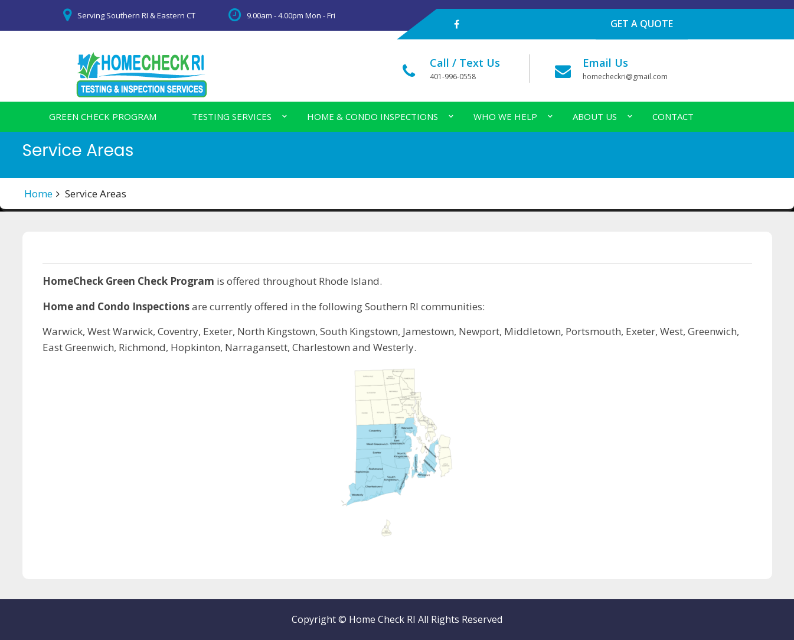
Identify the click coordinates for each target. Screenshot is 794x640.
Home (38, 193)
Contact (673, 116)
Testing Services (232, 116)
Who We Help (505, 116)
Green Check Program (102, 116)
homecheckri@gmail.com (625, 77)
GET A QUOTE (641, 23)
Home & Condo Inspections (372, 116)
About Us (595, 116)
